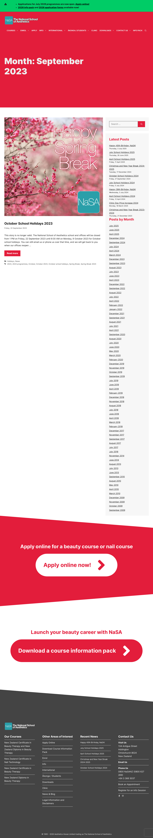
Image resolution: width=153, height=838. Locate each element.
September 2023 (117, 263)
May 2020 (114, 351)
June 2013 (114, 472)
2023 (9, 264)
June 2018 (114, 414)
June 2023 (114, 276)
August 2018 (115, 405)
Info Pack (137, 30)
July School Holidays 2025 (122, 152)
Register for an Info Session (132, 790)
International (58, 30)
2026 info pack (26, 7)
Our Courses (12, 736)
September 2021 (117, 318)
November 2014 (116, 455)
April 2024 (114, 251)
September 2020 (117, 334)
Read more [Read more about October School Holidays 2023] (12, 253)
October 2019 (115, 372)
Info (43, 30)
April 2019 (114, 389)
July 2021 (113, 326)
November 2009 (117, 502)
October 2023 (42, 264)
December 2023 (116, 259)
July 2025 (114, 226)
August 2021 (115, 322)
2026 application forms (51, 7)
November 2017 (116, 435)
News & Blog (48, 794)
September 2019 (117, 376)
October (32, 264)
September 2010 (117, 476)
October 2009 (115, 506)
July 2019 (113, 380)
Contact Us (124, 30)
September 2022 (117, 288)
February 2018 (116, 426)
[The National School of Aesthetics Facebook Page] (119, 796)
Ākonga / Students (79, 30)
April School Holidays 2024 (122, 196)
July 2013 (113, 468)
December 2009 (116, 497)
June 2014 (114, 460)
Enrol (25, 30)
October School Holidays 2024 (123, 176)
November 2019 (116, 368)
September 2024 (117, 242)
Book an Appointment (129, 784)
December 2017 (116, 430)
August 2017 (115, 443)
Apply (34, 30)
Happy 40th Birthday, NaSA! (122, 145)
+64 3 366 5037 (126, 778)
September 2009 (117, 510)
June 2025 (114, 230)
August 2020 (115, 338)
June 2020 (114, 347)
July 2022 (114, 297)
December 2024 (116, 238)
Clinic (94, 30)
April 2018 (114, 418)
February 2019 (116, 393)
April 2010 (114, 489)
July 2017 (113, 447)
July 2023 (114, 271)
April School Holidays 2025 (122, 159)
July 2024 (114, 246)
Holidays (10, 261)
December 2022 (116, 284)
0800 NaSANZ (125, 771)
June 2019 (114, 384)
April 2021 (114, 330)
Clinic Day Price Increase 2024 (123, 203)
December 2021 (116, 313)
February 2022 (116, 305)
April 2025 (114, 234)
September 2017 (117, 439)
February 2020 (116, 359)
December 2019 (116, 363)
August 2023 (115, 267)
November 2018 (116, 401)
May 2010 (113, 485)
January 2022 (115, 309)
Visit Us (122, 742)
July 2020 (114, 343)
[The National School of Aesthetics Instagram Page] (123, 796)
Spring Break (74, 264)
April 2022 (114, 301)
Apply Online (48, 742)
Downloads (107, 30)
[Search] (141, 124)
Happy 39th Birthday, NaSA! (122, 189)
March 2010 (114, 493)
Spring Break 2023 (88, 264)
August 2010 (115, 481)
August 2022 (115, 292)
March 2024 (115, 255)
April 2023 (114, 280)
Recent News (89, 736)
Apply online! (82, 4)
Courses (13, 30)
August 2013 (115, 464)
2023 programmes (20, 264)
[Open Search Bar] (146, 30)
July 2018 (113, 410)
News (17, 261)
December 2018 (116, 397)
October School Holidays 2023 (28, 223)
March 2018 (114, 422)
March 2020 (115, 355)
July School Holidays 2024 (122, 182)
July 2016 (113, 451)
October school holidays (58, 264)
